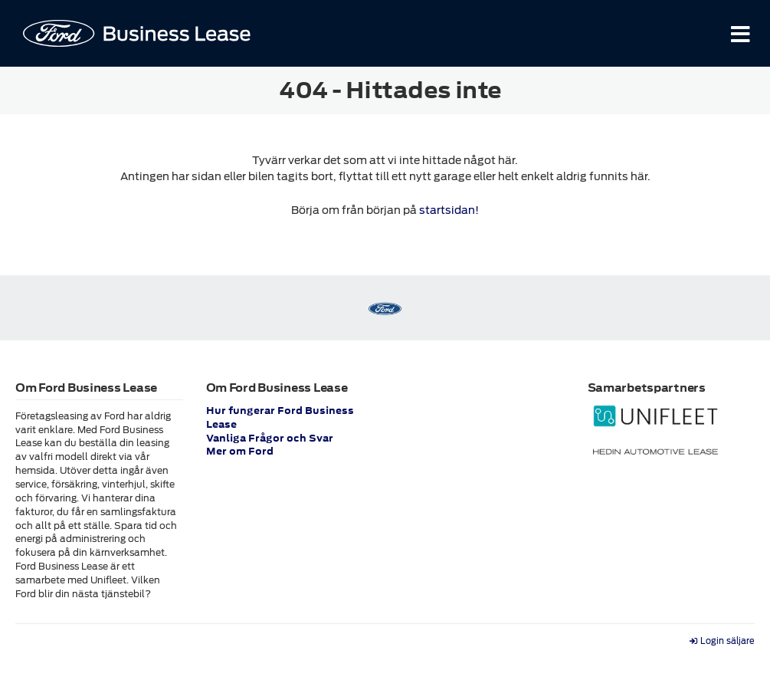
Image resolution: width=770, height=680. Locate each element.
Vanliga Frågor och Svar (269, 438)
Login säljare (722, 641)
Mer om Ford (240, 451)
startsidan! (449, 210)
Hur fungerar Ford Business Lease (280, 418)
